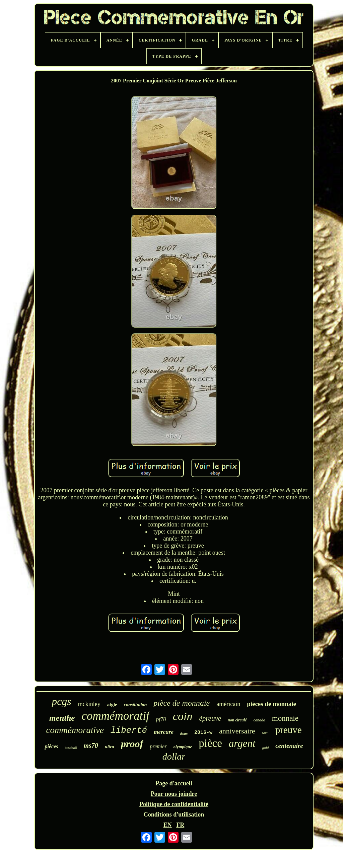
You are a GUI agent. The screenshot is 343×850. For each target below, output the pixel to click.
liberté (129, 730)
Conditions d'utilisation (174, 814)
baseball (71, 748)
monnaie (285, 718)
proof (132, 743)
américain (228, 704)
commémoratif (115, 715)
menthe (62, 717)
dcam (184, 733)
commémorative (75, 730)
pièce (210, 743)
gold (265, 748)
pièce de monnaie (181, 703)
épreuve (210, 718)
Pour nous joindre (174, 793)
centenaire (289, 745)
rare (265, 732)
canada (259, 720)
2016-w (203, 732)
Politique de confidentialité (173, 804)
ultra (109, 746)
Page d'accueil (173, 783)
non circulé (237, 720)
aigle (112, 704)
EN (167, 825)
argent (242, 743)
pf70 (161, 719)
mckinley (89, 704)
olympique (183, 746)
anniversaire (237, 731)
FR (180, 825)
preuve (288, 729)
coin (183, 716)
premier (158, 746)
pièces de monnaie (271, 703)
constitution (135, 704)
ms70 (91, 745)
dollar (173, 756)
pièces (51, 746)
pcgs (61, 701)
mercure (164, 732)
